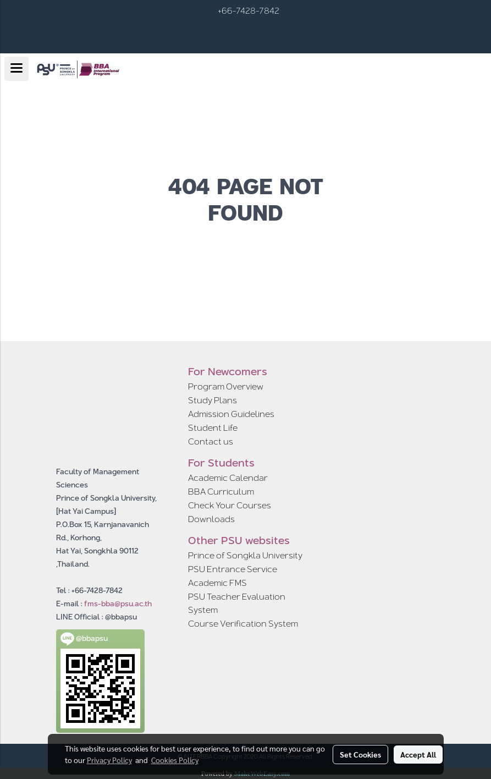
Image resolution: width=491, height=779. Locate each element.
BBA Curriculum (221, 491)
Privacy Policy (109, 760)
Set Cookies (360, 754)
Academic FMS (217, 583)
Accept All (418, 754)
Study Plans (212, 400)
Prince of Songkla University (245, 555)
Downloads (211, 519)
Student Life (213, 428)
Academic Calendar (228, 478)
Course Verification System (243, 623)
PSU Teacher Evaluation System (236, 603)
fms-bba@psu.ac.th (118, 603)
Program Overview (225, 386)
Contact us (210, 441)
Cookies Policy (174, 760)
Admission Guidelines (231, 414)
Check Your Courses (229, 505)
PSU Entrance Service (232, 569)
